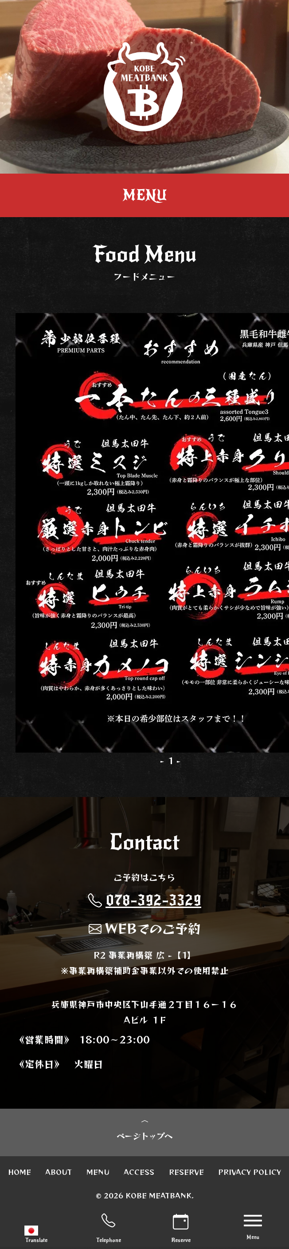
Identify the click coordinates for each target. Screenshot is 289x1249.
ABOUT (58, 1174)
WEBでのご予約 (145, 928)
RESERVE (186, 1174)
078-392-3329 (144, 900)
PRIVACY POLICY (249, 1174)
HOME (19, 1174)
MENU (97, 1174)
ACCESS (139, 1174)
